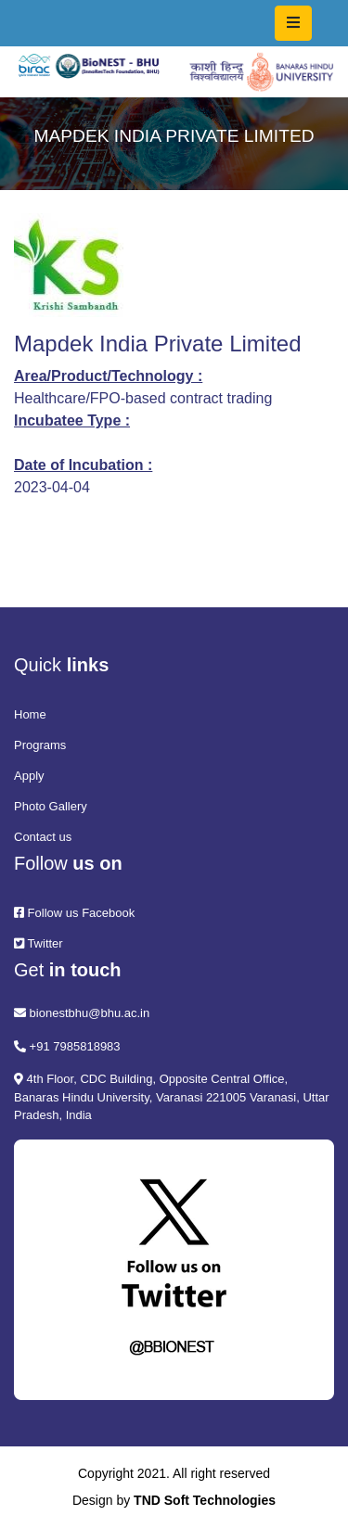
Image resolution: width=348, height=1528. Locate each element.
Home (30, 714)
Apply (29, 776)
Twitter (38, 943)
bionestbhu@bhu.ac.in (81, 1013)
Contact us (42, 837)
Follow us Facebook (74, 913)
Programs (40, 745)
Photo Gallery (50, 806)
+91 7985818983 (67, 1046)
